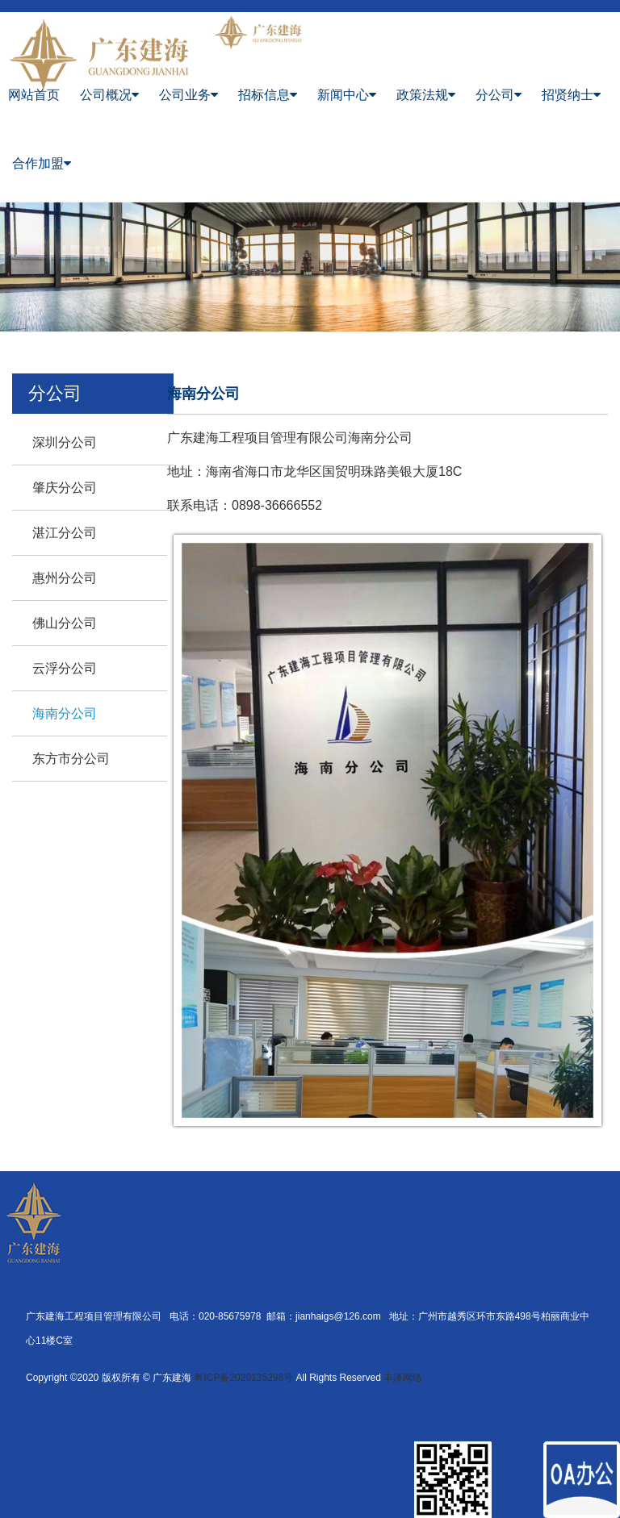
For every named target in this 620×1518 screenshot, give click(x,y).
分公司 (498, 95)
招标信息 (267, 95)
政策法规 (425, 95)
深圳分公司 (64, 442)
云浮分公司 (64, 668)
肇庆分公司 (64, 487)
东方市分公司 (71, 758)
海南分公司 (64, 713)
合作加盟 (41, 163)
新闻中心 (346, 95)
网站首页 (34, 95)
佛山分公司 (64, 623)
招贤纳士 (571, 95)
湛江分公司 (64, 533)
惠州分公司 (64, 578)
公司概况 (109, 95)
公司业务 (188, 95)
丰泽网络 (402, 1377)
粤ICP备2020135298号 (243, 1377)
